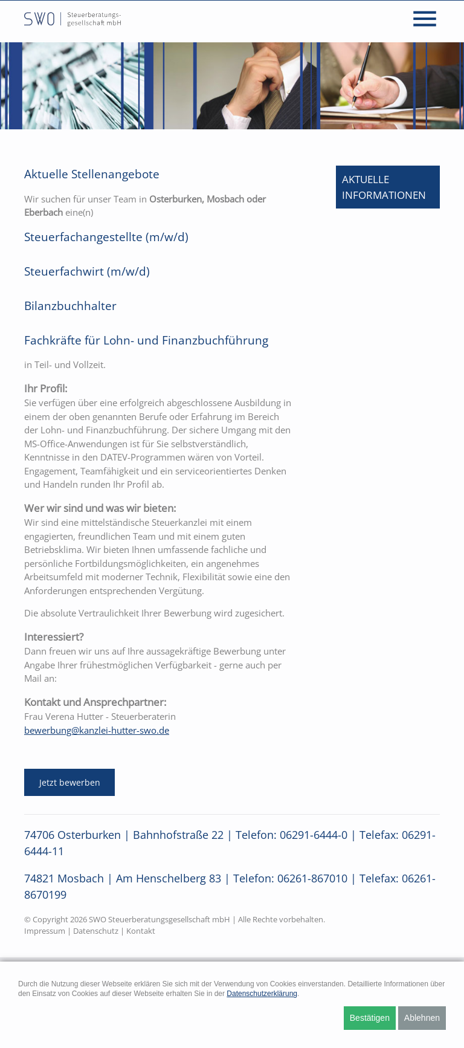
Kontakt (140, 930)
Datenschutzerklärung (262, 993)
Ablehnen (422, 1018)
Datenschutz (95, 930)
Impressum (44, 930)
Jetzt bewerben (69, 782)
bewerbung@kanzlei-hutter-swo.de (96, 730)
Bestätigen (370, 1018)
